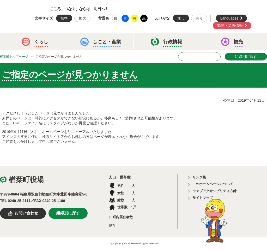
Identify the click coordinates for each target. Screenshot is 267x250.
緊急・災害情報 (230, 25)
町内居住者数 (123, 217)
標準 (64, 18)
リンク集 (199, 177)
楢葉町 (27, 9)
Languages (229, 18)
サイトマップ (202, 198)
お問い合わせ (26, 213)
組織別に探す (246, 56)
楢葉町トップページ (14, 56)
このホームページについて (212, 184)
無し (181, 18)
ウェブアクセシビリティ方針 (214, 191)
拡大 (82, 18)
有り (199, 18)
